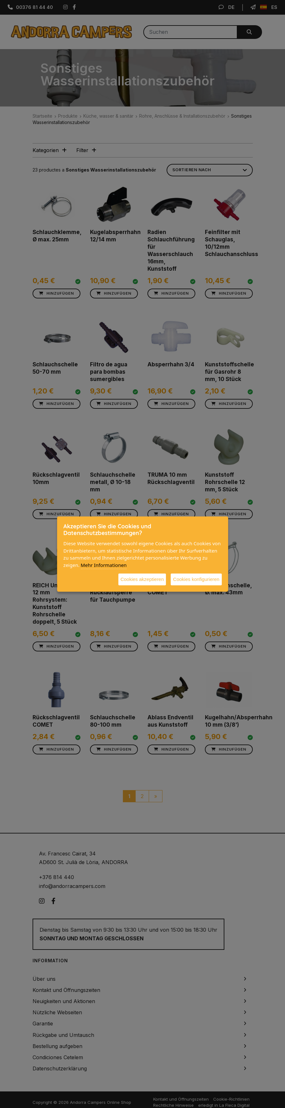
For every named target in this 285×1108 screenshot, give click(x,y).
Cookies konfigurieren (196, 579)
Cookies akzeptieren (142, 579)
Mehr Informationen (104, 564)
